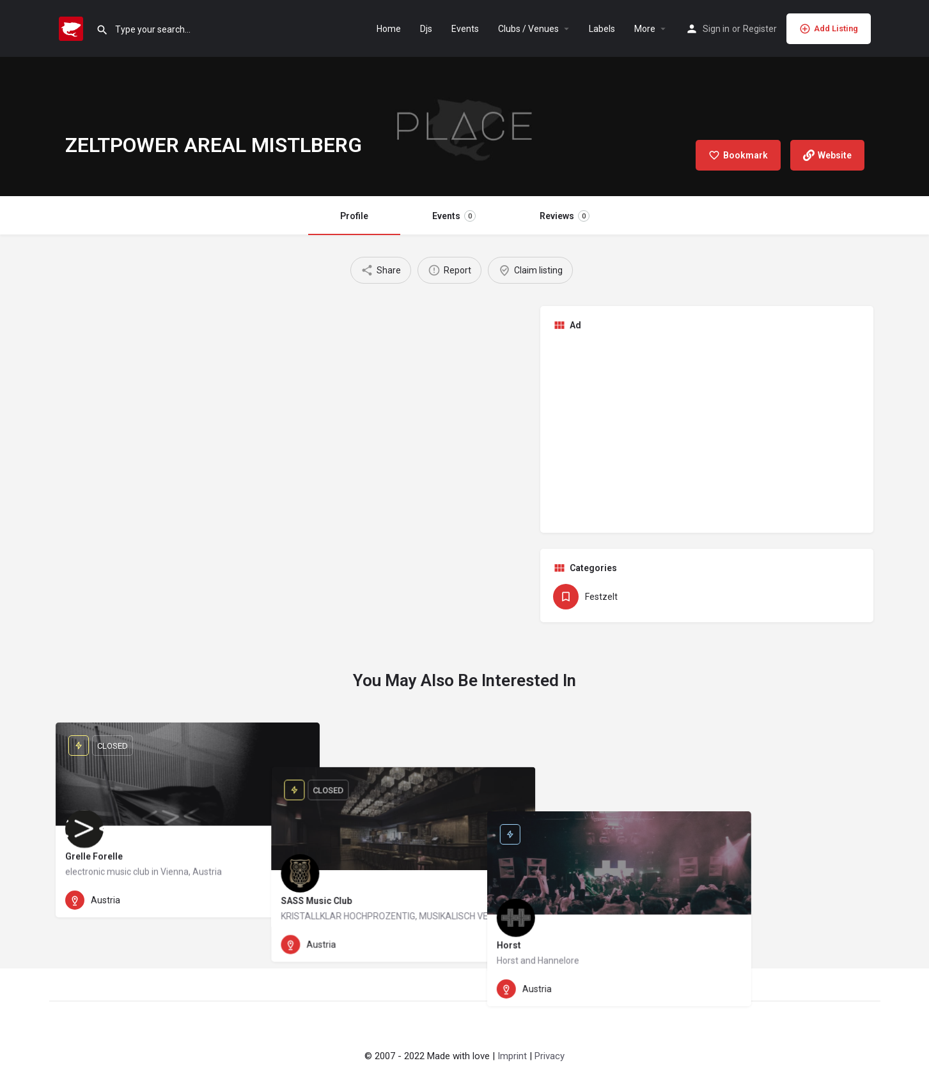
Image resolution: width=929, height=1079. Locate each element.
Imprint (512, 1056)
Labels (602, 29)
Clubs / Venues (528, 29)
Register (760, 29)
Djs (426, 29)
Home (389, 29)
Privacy (550, 1056)
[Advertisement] (707, 430)
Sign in (716, 29)
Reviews (564, 216)
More (644, 29)
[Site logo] (72, 27)
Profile (354, 216)
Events (465, 29)
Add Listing (828, 28)
